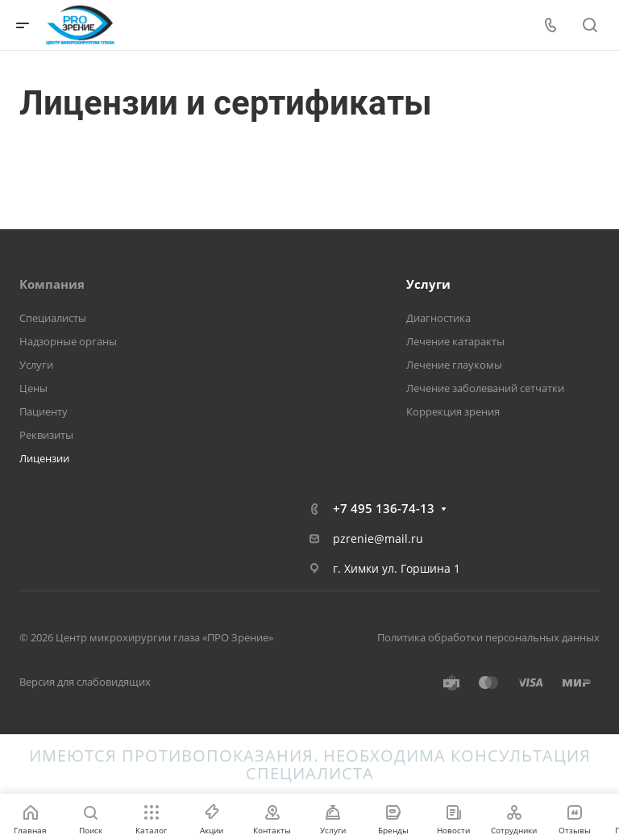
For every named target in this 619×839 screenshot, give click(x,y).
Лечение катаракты (455, 341)
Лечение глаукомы (454, 364)
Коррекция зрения (453, 411)
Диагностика (438, 318)
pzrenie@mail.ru (378, 538)
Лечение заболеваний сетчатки (485, 388)
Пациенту (43, 411)
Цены (33, 388)
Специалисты (52, 318)
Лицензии (44, 458)
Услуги (36, 364)
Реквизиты (46, 435)
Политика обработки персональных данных (488, 637)
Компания (52, 284)
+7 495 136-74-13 (383, 508)
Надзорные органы (68, 341)
